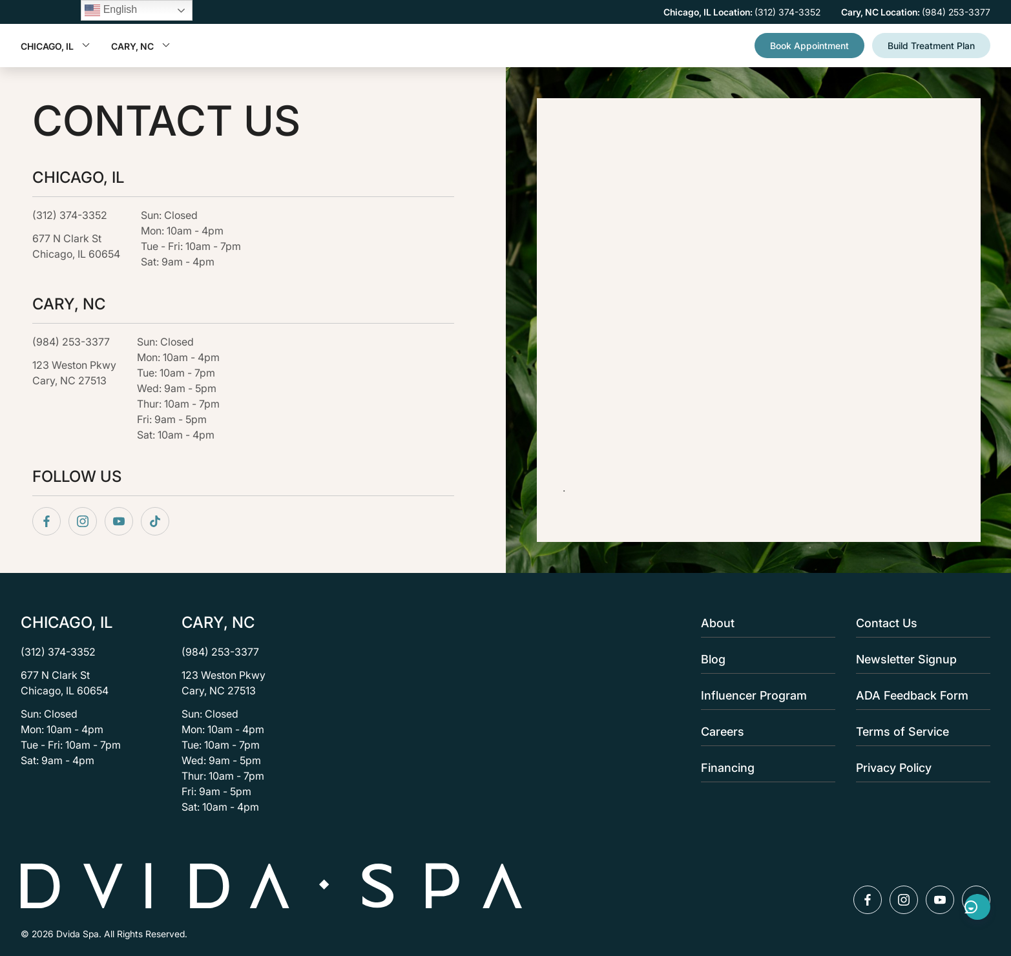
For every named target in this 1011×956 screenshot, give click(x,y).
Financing (764, 767)
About (764, 623)
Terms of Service (919, 731)
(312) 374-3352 (69, 215)
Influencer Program (764, 695)
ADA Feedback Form (919, 695)
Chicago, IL (55, 46)
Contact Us (919, 623)
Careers (764, 731)
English (111, 10)
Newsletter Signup (919, 659)
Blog (764, 659)
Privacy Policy (919, 767)
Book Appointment (809, 45)
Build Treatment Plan (931, 45)
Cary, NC (141, 46)
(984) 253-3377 (71, 341)
